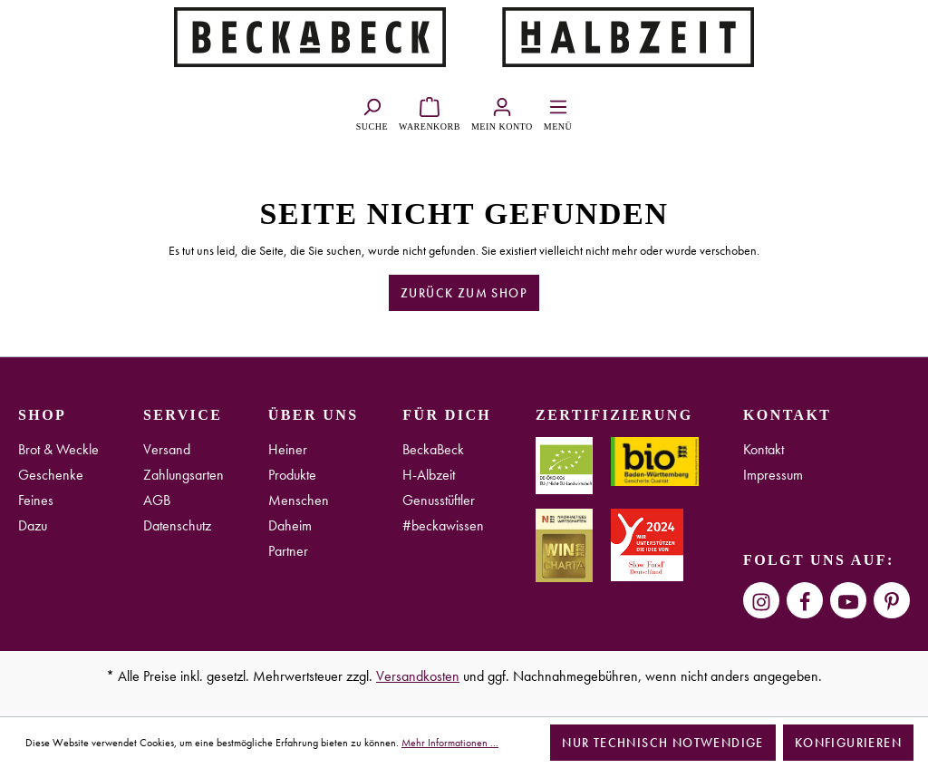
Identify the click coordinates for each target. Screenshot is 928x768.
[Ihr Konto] (502, 111)
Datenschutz (177, 525)
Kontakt (763, 449)
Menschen (298, 500)
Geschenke (50, 474)
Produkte (292, 474)
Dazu (32, 525)
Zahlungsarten (183, 474)
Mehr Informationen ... (449, 742)
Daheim (290, 525)
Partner (288, 550)
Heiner (287, 449)
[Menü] (557, 111)
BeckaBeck (433, 449)
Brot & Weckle (58, 449)
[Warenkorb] (429, 111)
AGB (156, 500)
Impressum (773, 474)
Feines (35, 500)
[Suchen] (372, 111)
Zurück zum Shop (464, 293)
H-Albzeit (428, 474)
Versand (166, 449)
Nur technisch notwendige (663, 742)
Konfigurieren (848, 742)
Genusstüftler (438, 500)
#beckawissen (443, 525)
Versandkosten (417, 675)
